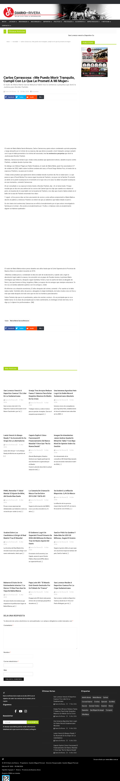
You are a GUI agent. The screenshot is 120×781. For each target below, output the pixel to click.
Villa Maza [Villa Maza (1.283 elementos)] (85, 714)
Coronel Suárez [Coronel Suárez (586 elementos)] (87, 701)
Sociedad (15, 41)
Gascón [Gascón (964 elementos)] (84, 706)
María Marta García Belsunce (19, 321)
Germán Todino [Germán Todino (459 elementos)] (94, 706)
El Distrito (80, 21)
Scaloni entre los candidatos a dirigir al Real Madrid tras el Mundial (15, 535)
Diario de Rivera (11, 91)
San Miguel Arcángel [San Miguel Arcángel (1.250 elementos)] (97, 710)
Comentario (8, 625)
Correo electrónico (11, 661)
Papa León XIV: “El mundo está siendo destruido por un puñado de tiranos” (39, 585)
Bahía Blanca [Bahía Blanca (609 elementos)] (97, 697)
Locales (12, 21)
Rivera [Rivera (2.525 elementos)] (111, 706)
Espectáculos (92, 21)
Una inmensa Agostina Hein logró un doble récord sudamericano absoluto (65, 393)
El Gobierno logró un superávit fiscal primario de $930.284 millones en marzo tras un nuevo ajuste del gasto (40, 538)
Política (57, 21)
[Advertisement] (40, 59)
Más (40, 97)
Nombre (7, 652)
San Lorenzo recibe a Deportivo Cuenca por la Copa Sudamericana (64, 585)
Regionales (23, 21)
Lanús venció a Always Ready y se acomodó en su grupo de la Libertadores (15, 438)
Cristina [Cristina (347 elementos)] (96, 701)
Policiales (68, 21)
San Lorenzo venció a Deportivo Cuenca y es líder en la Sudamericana (15, 393)
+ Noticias (105, 21)
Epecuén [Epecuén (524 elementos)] (104, 701)
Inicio (4, 21)
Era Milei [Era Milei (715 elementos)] (112, 701)
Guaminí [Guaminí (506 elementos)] (104, 706)
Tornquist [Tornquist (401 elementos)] (109, 710)
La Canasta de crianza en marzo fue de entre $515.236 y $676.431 (39, 493)
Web (5, 670)
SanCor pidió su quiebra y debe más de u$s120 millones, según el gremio (65, 535)
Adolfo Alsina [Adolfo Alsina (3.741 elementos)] (86, 697)
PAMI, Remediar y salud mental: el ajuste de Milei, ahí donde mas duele (14, 493)
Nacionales (35, 21)
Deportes (46, 21)
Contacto (6, 25)
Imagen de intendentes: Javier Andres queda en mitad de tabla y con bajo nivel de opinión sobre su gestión (64, 440)
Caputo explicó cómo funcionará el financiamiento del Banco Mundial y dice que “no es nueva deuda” (39, 440)
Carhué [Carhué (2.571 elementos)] (105, 697)
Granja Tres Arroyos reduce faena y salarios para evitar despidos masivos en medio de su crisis (65, 711)
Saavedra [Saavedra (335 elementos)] (85, 710)
